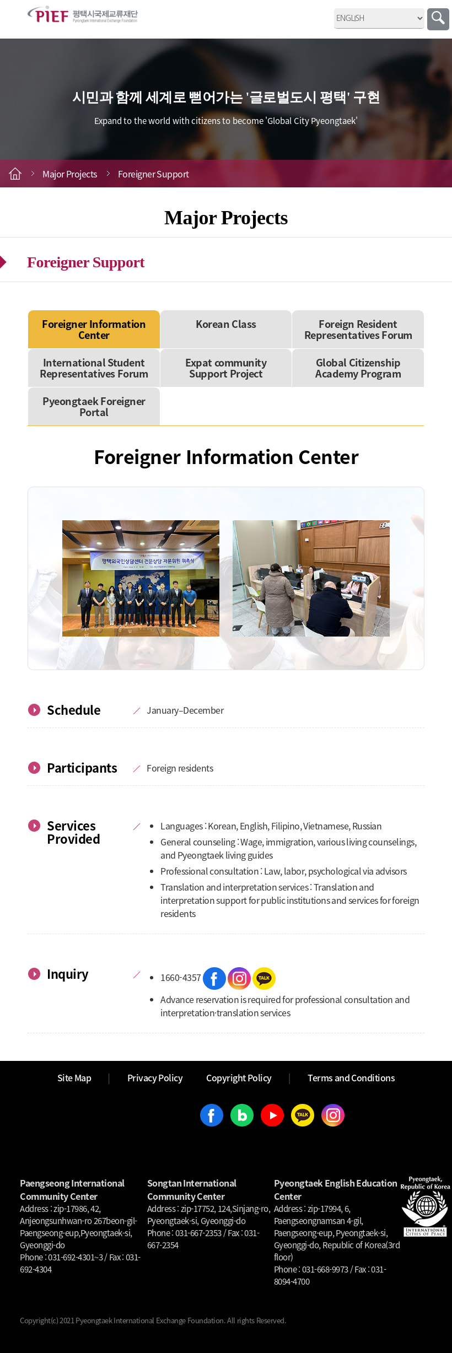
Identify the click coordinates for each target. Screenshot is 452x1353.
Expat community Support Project (225, 368)
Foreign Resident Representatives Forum (358, 329)
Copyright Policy (239, 1077)
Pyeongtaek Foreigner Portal (94, 406)
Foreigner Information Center (94, 329)
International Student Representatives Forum (94, 368)
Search (438, 19)
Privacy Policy (155, 1077)
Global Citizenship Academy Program (358, 368)
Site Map (74, 1077)
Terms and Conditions (351, 1077)
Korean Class (226, 323)
